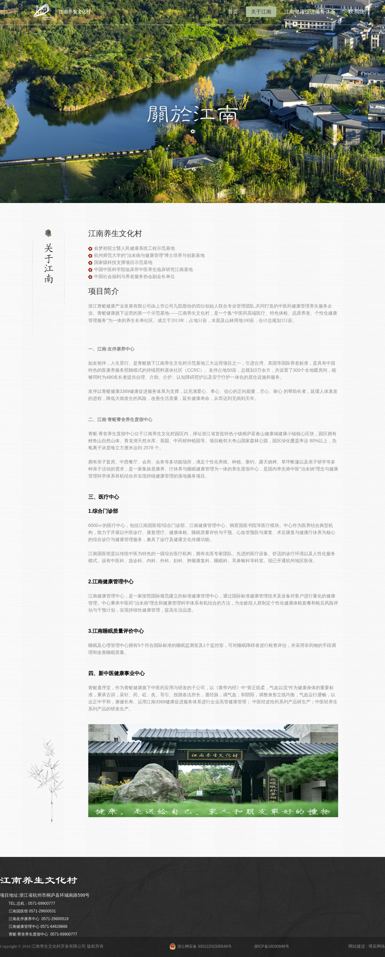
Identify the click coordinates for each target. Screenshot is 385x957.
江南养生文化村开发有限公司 (58, 946)
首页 (233, 11)
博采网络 (376, 946)
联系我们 (358, 11)
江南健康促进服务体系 (310, 11)
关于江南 (261, 11)
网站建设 (356, 946)
